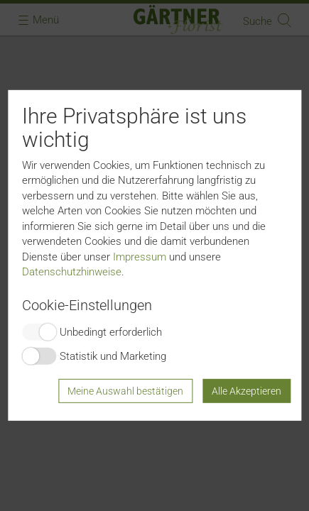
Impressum (139, 256)
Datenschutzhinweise (71, 271)
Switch (39, 332)
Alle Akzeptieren (246, 391)
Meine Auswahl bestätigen (125, 391)
